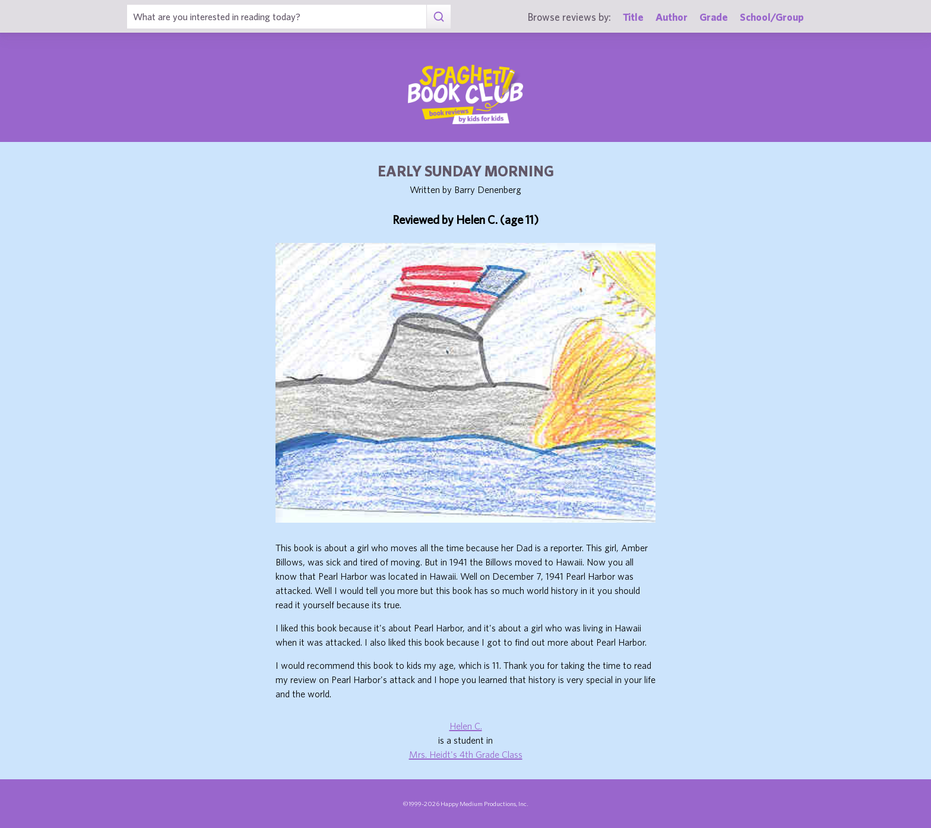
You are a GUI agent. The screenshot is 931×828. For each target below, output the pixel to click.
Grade (713, 17)
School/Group (772, 17)
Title (633, 17)
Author (672, 17)
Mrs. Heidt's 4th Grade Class (465, 754)
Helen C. (465, 725)
